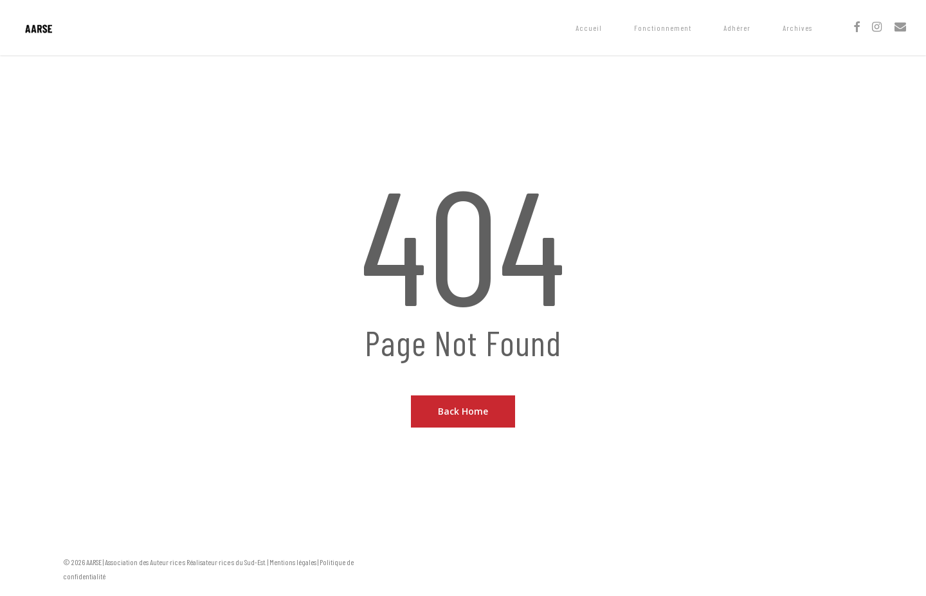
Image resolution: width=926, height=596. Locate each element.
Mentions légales (292, 561)
